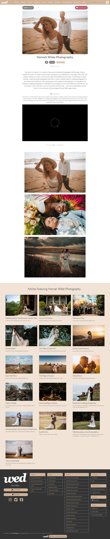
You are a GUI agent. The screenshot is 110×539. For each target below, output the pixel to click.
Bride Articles (52, 484)
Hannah (57, 145)
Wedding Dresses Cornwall (72, 484)
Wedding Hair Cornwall (71, 490)
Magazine (77, 2)
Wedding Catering (70, 509)
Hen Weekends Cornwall (72, 530)
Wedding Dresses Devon (72, 487)
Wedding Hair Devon (71, 493)
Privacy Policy (95, 511)
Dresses (50, 2)
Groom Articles (52, 481)
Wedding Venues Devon (72, 481)
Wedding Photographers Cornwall (74, 496)
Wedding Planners (70, 527)
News (44, 2)
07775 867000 (16, 490)
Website (52, 62)
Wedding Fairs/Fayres (71, 524)
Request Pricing (60, 62)
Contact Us (94, 508)
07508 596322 (56, 66)
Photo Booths (69, 521)
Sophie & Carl (49, 145)
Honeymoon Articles (53, 490)
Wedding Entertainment (71, 512)
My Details (94, 477)
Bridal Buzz (95, 500)
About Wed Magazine (36, 477)
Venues (23, 2)
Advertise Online (96, 492)
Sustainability (51, 493)
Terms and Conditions (97, 514)
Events (30, 2)
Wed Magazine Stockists (37, 481)
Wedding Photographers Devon (73, 499)
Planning (57, 2)
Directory (28, 8)
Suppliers (37, 2)
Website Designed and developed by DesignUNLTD (41, 533)
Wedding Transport (70, 515)
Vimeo (62, 145)
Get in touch (15, 494)
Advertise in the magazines (98, 489)
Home (17, 2)
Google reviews (55, 94)
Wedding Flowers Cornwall (72, 502)
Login (93, 481)
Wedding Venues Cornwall (72, 477)
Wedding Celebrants (71, 518)
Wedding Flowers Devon (72, 505)
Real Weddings (67, 2)
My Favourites (81, 8)
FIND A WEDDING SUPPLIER (58, 536)
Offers (84, 2)
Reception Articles (53, 487)
